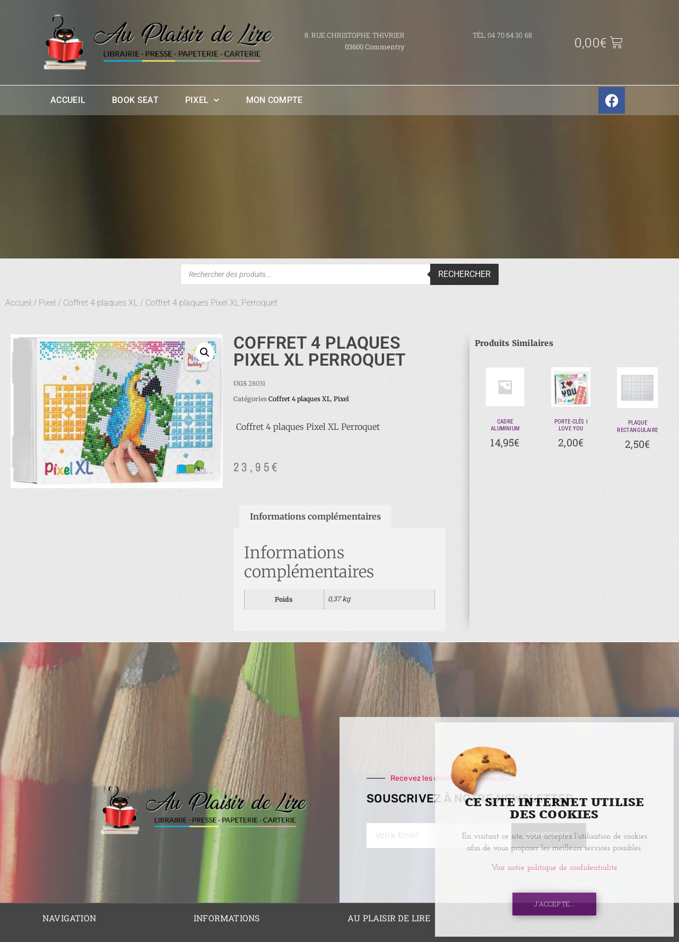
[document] (339, 471)
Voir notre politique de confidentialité (554, 868)
